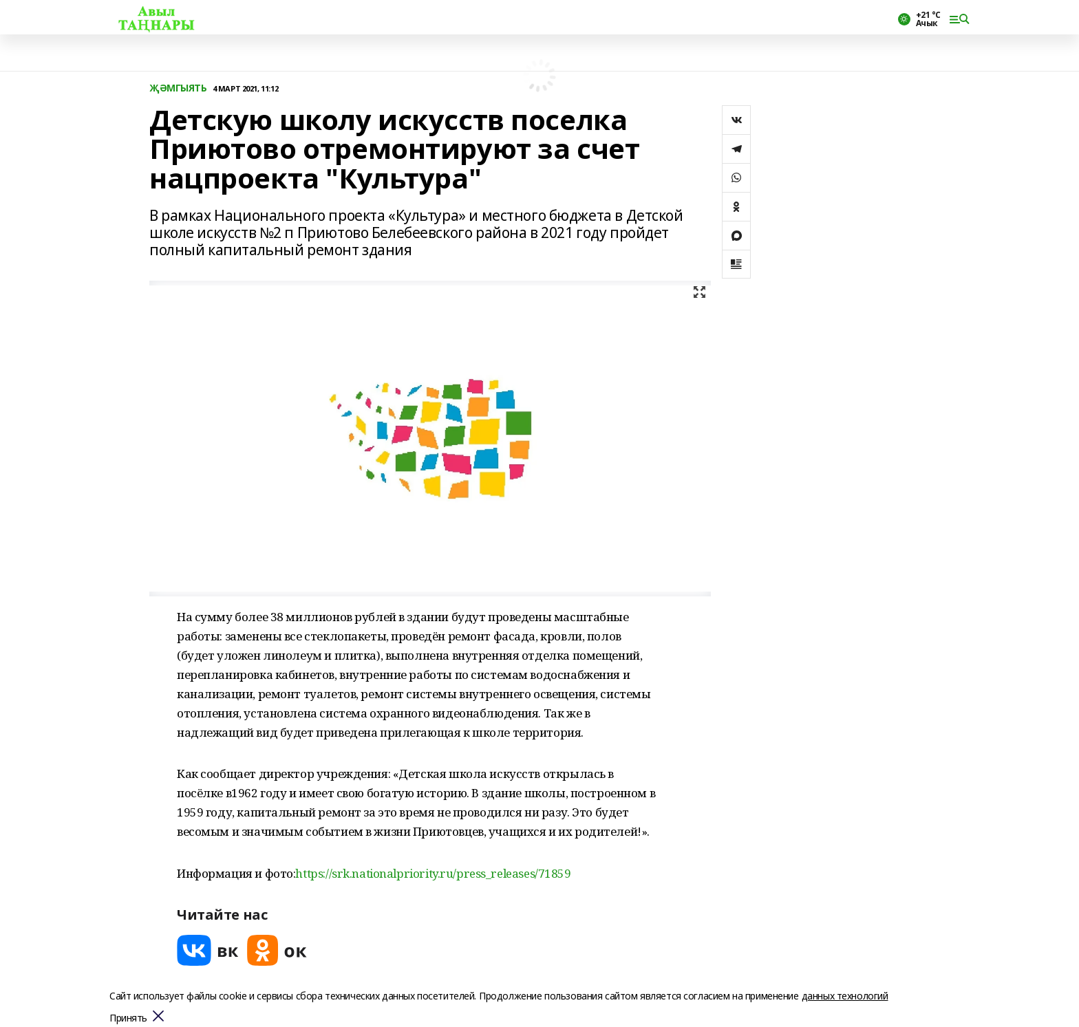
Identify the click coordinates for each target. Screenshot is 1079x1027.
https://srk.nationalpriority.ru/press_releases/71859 (432, 873)
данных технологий (845, 995)
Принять (128, 1018)
